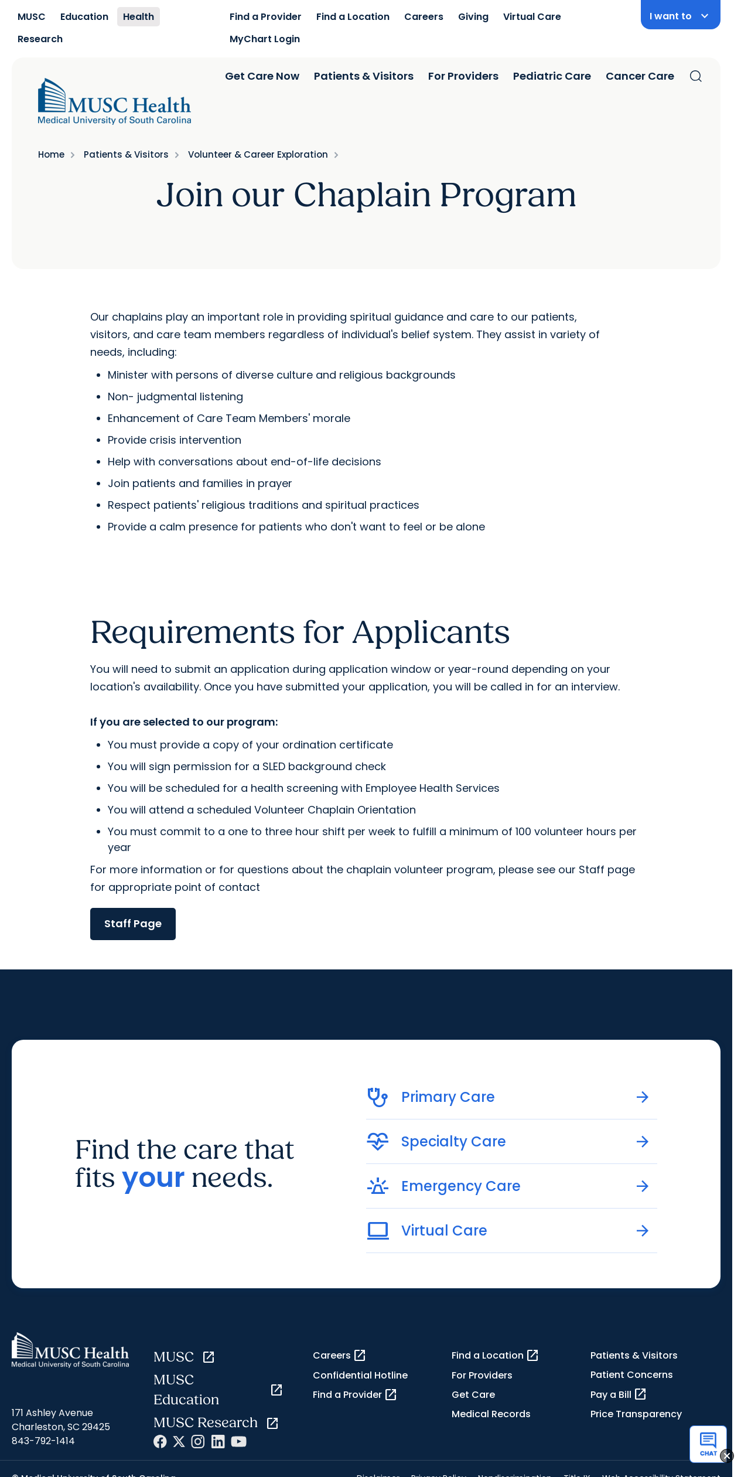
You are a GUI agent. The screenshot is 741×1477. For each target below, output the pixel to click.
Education (84, 16)
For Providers (463, 76)
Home (51, 154)
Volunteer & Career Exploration (258, 154)
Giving (473, 16)
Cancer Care (640, 76)
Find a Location (353, 16)
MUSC (32, 16)
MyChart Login (265, 39)
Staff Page (133, 923)
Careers (423, 16)
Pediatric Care (552, 76)
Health (138, 16)
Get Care (473, 1394)
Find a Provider (266, 16)
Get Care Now (262, 76)
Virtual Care (532, 16)
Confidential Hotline (360, 1375)
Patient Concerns (631, 1374)
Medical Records (491, 1414)
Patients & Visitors (364, 76)
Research (40, 39)
